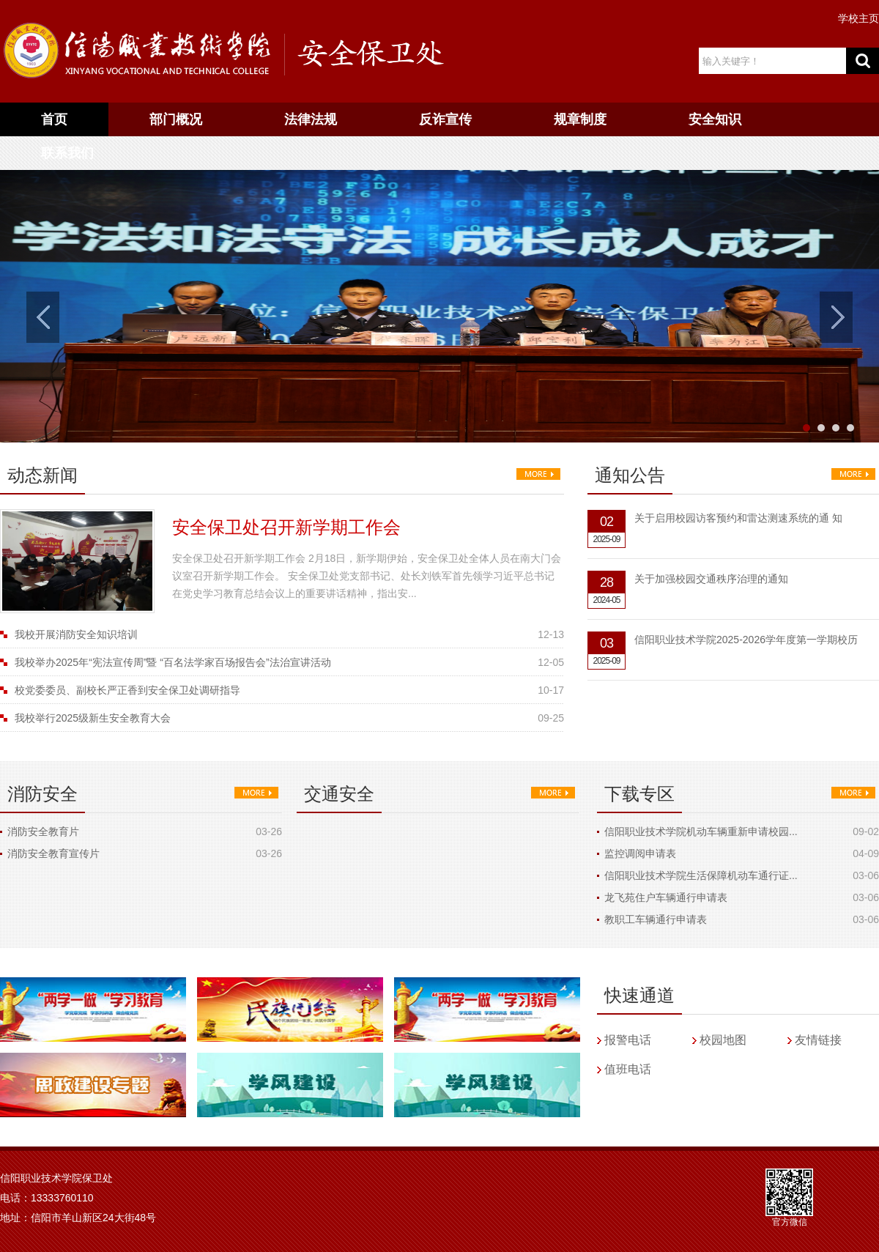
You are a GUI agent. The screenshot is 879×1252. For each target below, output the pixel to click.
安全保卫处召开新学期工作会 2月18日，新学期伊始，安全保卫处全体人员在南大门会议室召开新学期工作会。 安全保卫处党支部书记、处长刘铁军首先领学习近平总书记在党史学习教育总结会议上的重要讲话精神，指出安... (366, 575)
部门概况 (175, 119)
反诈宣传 (445, 119)
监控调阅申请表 (640, 853)
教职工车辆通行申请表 (655, 919)
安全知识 (715, 119)
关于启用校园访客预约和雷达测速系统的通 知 (738, 518)
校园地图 (723, 1040)
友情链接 (818, 1040)
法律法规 (310, 119)
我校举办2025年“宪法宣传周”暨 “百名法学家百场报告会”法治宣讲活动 (173, 662)
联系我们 (67, 153)
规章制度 (580, 119)
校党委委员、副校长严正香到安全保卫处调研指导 (127, 690)
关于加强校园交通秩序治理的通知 (711, 579)
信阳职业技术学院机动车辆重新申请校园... (701, 831)
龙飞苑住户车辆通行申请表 (665, 897)
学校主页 (858, 18)
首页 (54, 119)
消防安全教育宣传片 (53, 853)
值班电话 (627, 1069)
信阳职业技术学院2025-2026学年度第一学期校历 (746, 639)
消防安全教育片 (43, 831)
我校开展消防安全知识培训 (76, 634)
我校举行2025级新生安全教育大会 (93, 718)
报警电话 (627, 1040)
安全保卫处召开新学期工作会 (286, 527)
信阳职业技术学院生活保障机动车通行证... (701, 875)
